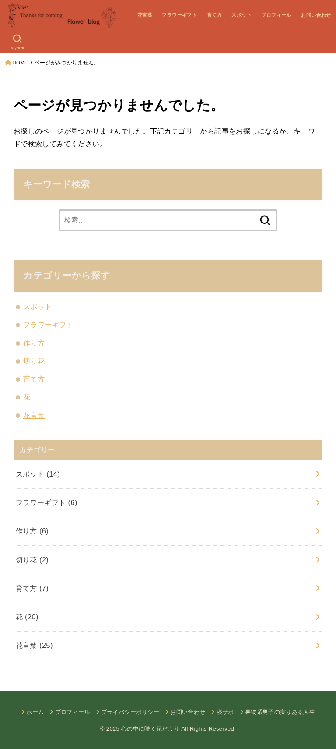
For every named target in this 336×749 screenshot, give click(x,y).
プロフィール (276, 15)
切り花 (34, 361)
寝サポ (225, 712)
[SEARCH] (17, 42)
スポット (241, 15)
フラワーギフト (179, 15)
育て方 (214, 15)
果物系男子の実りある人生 (280, 712)
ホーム (35, 712)
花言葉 (144, 15)
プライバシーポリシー (130, 712)
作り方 (34, 343)
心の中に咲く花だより (150, 728)
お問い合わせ (316, 15)
